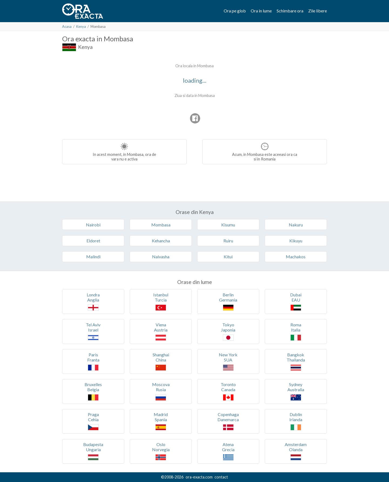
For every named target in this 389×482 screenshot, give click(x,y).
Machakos (296, 256)
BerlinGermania (228, 301)
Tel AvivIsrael (93, 331)
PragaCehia (93, 421)
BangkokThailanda (296, 361)
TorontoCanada (228, 391)
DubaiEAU (295, 301)
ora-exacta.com (199, 477)
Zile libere (317, 10)
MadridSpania (161, 421)
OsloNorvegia (161, 451)
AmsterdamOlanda (296, 451)
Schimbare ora (290, 10)
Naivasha (160, 256)
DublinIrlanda (295, 421)
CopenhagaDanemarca (228, 421)
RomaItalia (295, 331)
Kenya (81, 26)
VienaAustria (160, 331)
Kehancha (161, 240)
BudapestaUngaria (93, 451)
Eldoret (93, 240)
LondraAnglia (93, 301)
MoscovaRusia (161, 391)
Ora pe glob (235, 10)
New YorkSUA (228, 361)
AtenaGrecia (228, 451)
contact (221, 477)
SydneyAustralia (295, 391)
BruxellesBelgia (93, 391)
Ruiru (228, 240)
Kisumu (228, 224)
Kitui (228, 256)
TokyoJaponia (228, 331)
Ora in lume (261, 10)
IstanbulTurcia (160, 301)
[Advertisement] (107, 94)
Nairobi (93, 224)
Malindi (93, 256)
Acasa (67, 26)
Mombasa (160, 224)
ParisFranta (93, 361)
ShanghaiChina (161, 361)
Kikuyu (295, 240)
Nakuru (296, 224)
